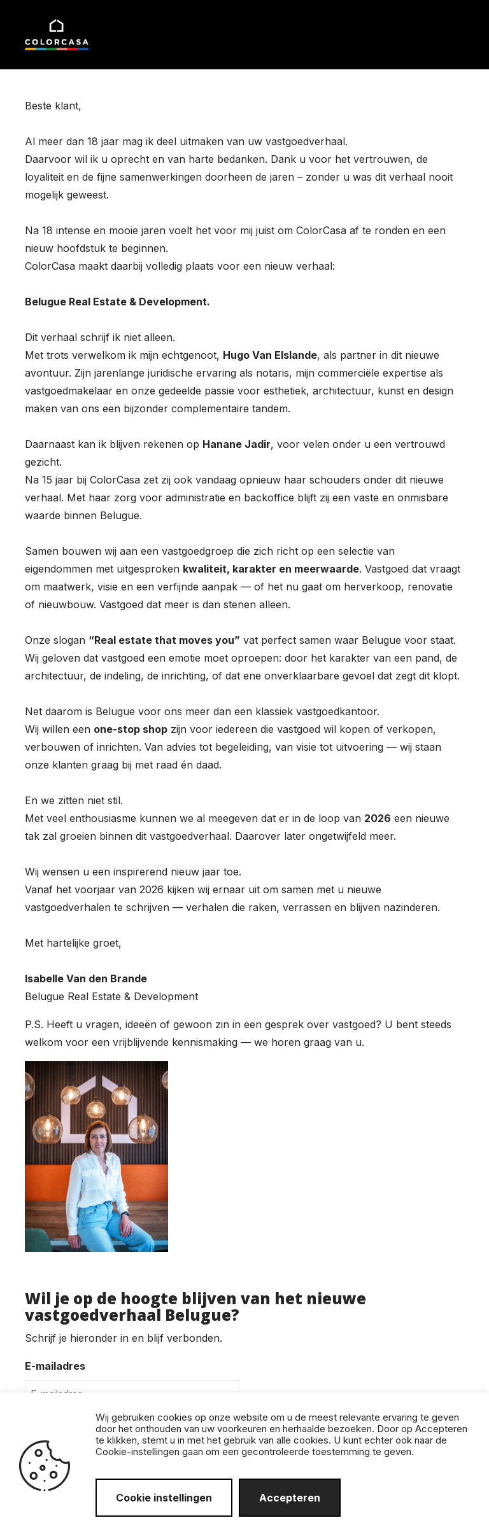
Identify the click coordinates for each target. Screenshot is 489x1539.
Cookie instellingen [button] (164, 1497)
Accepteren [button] (289, 1497)
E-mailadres (55, 1366)
